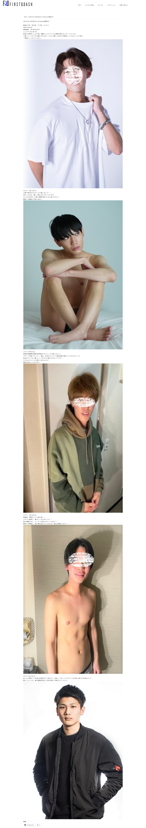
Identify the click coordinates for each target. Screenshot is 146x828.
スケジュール (111, 5)
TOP (79, 5)
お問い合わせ (124, 5)
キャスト (100, 5)
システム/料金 (89, 5)
